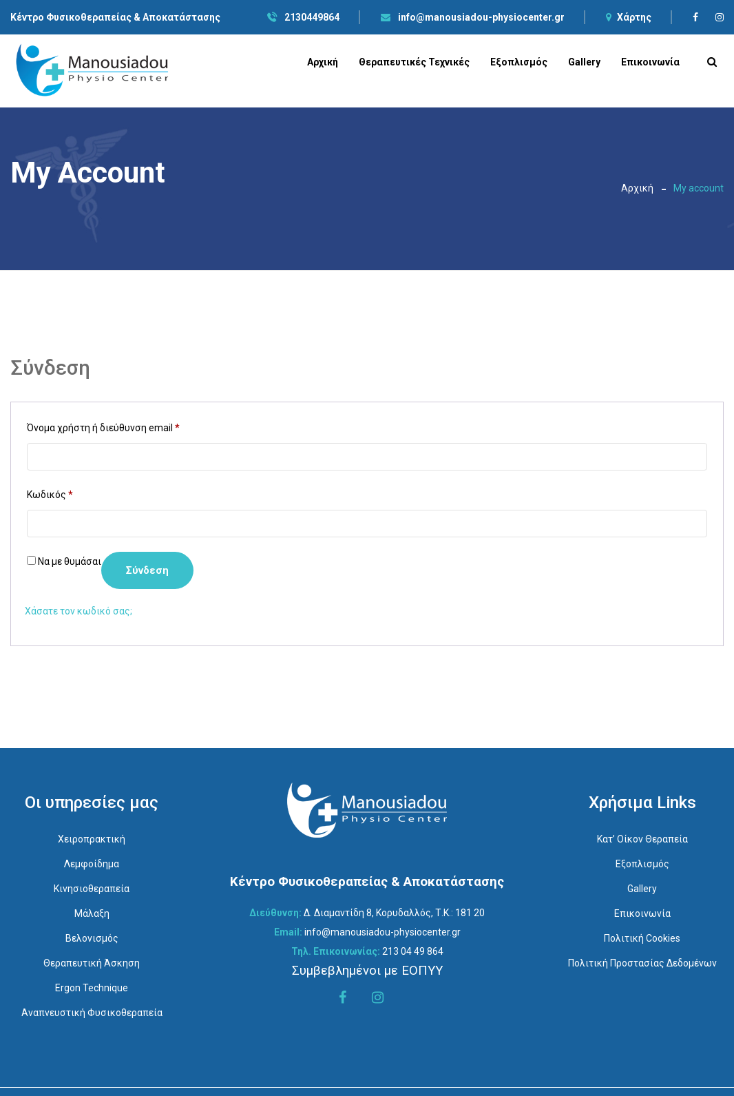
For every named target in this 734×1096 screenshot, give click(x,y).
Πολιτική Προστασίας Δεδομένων (642, 963)
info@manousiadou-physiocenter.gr (473, 17)
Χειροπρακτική (91, 839)
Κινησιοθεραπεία (91, 888)
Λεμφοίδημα (91, 863)
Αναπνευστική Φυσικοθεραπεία (91, 1012)
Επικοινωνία (650, 62)
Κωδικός (50, 492)
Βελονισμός (91, 938)
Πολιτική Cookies (642, 938)
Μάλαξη (91, 913)
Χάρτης (628, 17)
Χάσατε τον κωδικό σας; (78, 611)
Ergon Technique (91, 987)
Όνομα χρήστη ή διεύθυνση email (103, 425)
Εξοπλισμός (518, 62)
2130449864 (303, 17)
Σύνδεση (147, 570)
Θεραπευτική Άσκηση (91, 963)
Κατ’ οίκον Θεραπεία (642, 839)
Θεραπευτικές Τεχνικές (414, 62)
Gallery (584, 62)
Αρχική (322, 62)
